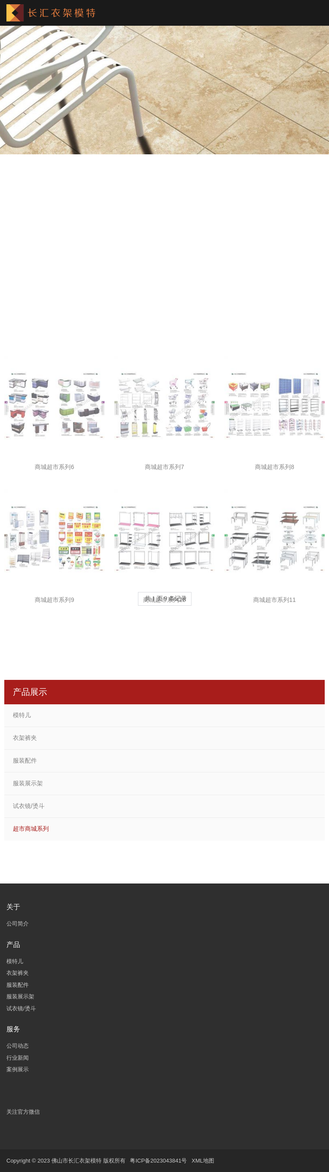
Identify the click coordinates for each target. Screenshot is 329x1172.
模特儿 (22, 715)
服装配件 (25, 760)
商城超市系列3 (54, 302)
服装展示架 (28, 783)
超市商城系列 (31, 828)
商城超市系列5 (274, 302)
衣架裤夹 (25, 737)
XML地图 (202, 1160)
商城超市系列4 (164, 302)
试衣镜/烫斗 (29, 805)
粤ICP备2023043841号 (158, 1160)
